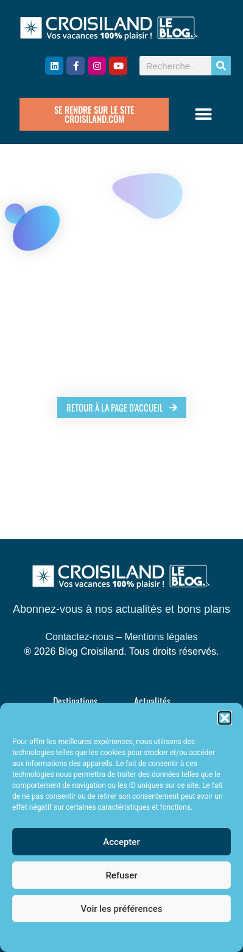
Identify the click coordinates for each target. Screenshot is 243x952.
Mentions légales (160, 637)
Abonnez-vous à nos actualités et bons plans (121, 609)
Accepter (121, 841)
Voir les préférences (122, 908)
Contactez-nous (80, 637)
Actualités (152, 701)
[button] (225, 718)
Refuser (121, 875)
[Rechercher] (221, 65)
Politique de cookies (115, 936)
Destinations (75, 701)
